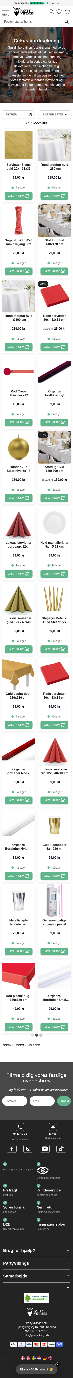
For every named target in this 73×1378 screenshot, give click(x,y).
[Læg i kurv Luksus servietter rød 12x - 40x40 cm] (54, 800)
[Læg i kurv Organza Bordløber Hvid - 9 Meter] (19, 876)
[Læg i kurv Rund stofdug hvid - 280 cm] (54, 196)
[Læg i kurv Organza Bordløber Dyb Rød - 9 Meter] (54, 422)
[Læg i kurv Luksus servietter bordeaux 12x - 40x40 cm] (19, 574)
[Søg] (66, 22)
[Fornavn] (14, 1101)
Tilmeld (64, 1101)
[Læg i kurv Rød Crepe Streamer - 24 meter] (19, 422)
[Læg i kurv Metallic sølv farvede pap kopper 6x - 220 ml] (19, 951)
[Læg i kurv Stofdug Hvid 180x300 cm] (54, 498)
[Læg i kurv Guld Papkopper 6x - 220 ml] (54, 876)
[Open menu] (6, 11)
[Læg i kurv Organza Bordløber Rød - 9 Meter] (19, 800)
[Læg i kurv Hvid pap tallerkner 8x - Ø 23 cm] (54, 574)
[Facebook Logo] (12, 1149)
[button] (36, 1250)
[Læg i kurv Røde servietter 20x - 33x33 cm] (54, 347)
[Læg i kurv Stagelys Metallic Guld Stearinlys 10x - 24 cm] (54, 649)
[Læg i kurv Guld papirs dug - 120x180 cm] (19, 725)
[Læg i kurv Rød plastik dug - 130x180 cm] (19, 1027)
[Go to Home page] (23, 11)
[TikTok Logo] (61, 1149)
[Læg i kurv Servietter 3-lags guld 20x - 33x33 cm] (19, 196)
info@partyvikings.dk (36, 1335)
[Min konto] (51, 11)
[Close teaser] (57, 1364)
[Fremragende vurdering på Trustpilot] (36, 3)
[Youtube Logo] (45, 1149)
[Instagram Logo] (28, 1149)
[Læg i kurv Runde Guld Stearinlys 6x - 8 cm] (19, 498)
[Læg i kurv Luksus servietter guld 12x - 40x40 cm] (19, 649)
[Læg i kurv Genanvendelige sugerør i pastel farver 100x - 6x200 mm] (54, 951)
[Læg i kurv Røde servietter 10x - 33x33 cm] (54, 725)
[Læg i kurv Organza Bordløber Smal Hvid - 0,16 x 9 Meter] (54, 1027)
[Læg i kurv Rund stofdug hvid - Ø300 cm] (19, 347)
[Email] (42, 1101)
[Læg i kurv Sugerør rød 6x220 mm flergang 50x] (19, 271)
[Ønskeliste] (59, 11)
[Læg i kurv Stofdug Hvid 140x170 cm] (54, 271)
